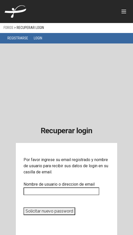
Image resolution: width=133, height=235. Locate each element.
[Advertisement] (66, 82)
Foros (8, 28)
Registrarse (17, 38)
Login (38, 38)
